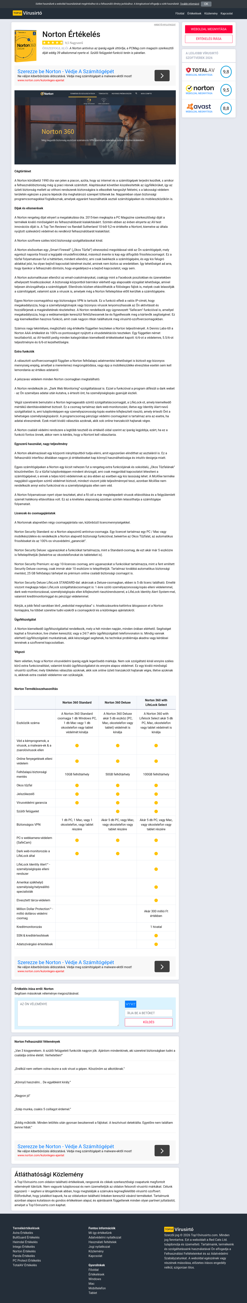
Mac (92, 1283)
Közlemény (96, 1251)
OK (206, 4)
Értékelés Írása (209, 39)
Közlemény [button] (210, 13)
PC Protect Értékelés (27, 1260)
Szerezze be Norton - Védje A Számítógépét (66, 71)
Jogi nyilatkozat (99, 1247)
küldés (148, 1022)
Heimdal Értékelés (25, 1242)
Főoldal (179, 13)
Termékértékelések (26, 1228)
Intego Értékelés (24, 1247)
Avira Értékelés (23, 1233)
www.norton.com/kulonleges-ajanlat (41, 80)
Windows (95, 1279)
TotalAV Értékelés (25, 1265)
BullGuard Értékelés (26, 1237)
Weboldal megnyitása (209, 29)
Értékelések (194, 13)
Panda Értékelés (24, 1256)
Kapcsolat (227, 13)
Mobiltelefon (97, 1288)
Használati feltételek (103, 1242)
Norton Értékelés (24, 1251)
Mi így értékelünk (100, 1233)
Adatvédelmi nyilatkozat (105, 1237)
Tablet (93, 1293)
